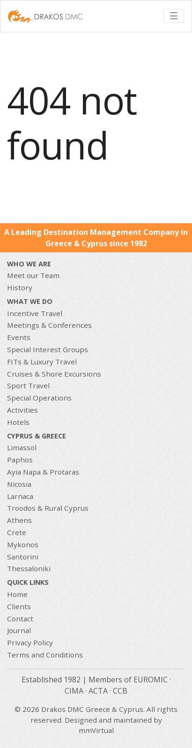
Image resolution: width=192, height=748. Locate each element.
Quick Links (28, 582)
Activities (22, 410)
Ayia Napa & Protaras (43, 471)
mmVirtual (96, 730)
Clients (19, 606)
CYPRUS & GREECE (36, 435)
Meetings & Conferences (49, 325)
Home (17, 594)
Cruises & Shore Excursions (54, 373)
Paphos (20, 459)
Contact (20, 618)
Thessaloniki (29, 568)
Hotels (18, 422)
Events (18, 337)
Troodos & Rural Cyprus (48, 508)
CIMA (74, 691)
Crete (16, 532)
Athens (19, 520)
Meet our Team (33, 275)
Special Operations (39, 397)
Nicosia (19, 484)
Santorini (22, 556)
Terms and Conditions (45, 654)
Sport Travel (28, 385)
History (19, 287)
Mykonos (22, 544)
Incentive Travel (34, 313)
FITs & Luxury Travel (42, 361)
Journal (19, 630)
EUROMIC (150, 679)
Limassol (22, 447)
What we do (29, 301)
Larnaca (20, 496)
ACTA (98, 691)
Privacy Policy (30, 642)
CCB (120, 691)
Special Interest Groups (47, 349)
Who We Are (29, 263)
